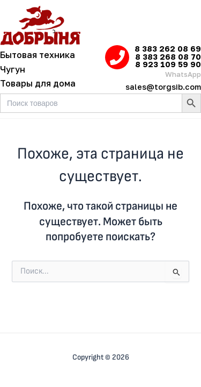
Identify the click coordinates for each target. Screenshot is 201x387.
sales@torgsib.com (163, 86)
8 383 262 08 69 (168, 48)
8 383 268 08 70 (168, 56)
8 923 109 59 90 (168, 64)
